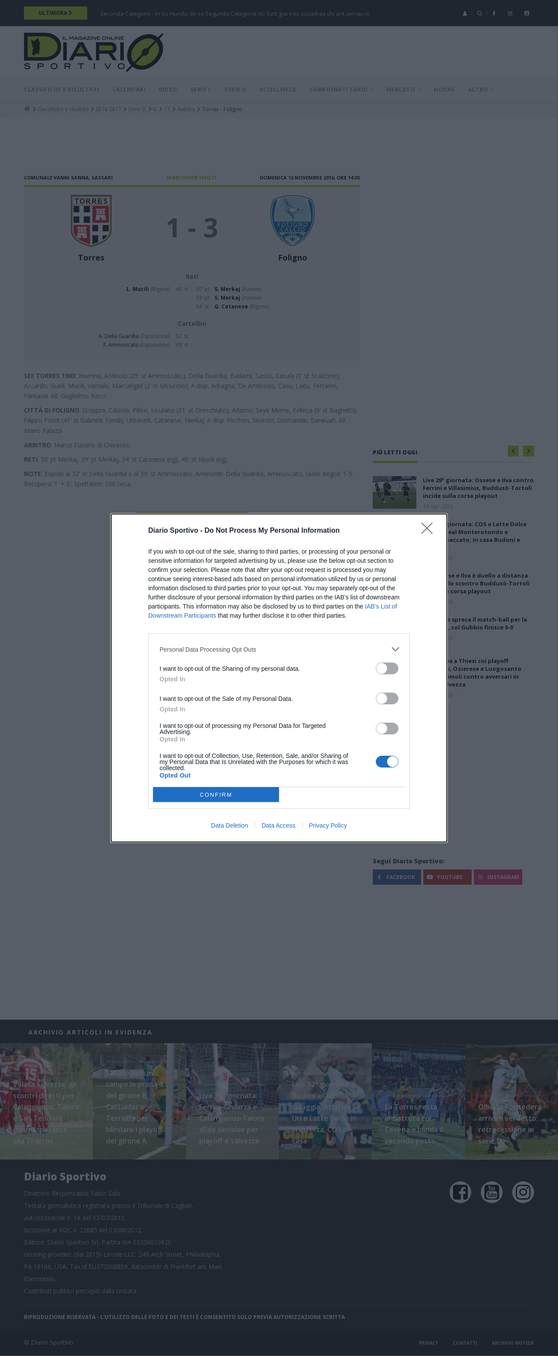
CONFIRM (216, 794)
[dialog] (279, 678)
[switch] (387, 668)
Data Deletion (229, 825)
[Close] (430, 531)
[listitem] (279, 649)
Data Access (279, 825)
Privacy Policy (328, 825)
